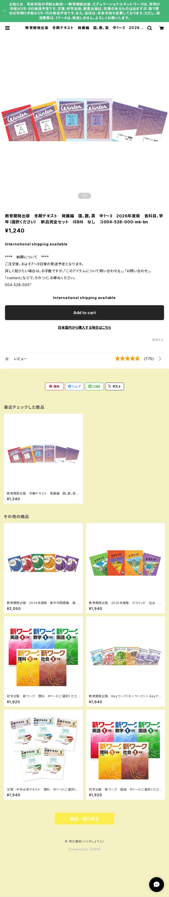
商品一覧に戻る (84, 818)
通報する (158, 340)
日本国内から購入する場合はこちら (84, 327)
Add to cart (84, 312)
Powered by (84, 849)
